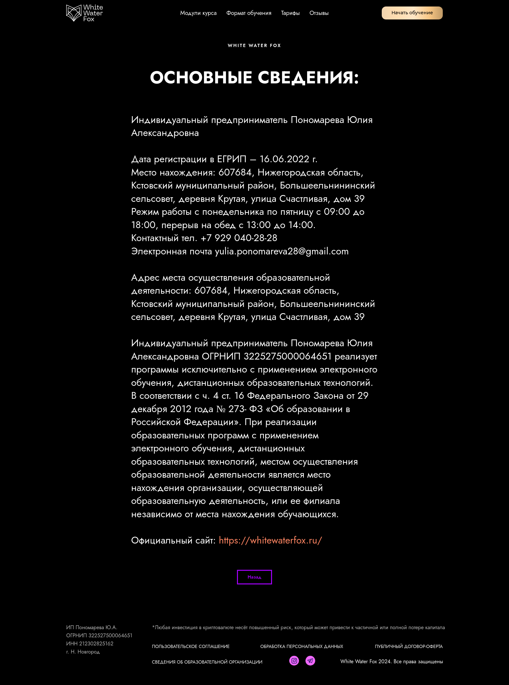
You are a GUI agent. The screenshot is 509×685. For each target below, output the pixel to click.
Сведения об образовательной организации (207, 662)
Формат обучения (248, 13)
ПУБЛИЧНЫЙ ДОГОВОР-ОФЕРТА (409, 646)
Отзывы (319, 13)
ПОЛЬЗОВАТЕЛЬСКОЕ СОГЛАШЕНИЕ (191, 646)
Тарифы (290, 13)
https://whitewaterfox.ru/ (270, 540)
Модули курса (198, 13)
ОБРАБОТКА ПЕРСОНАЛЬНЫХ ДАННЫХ (301, 646)
